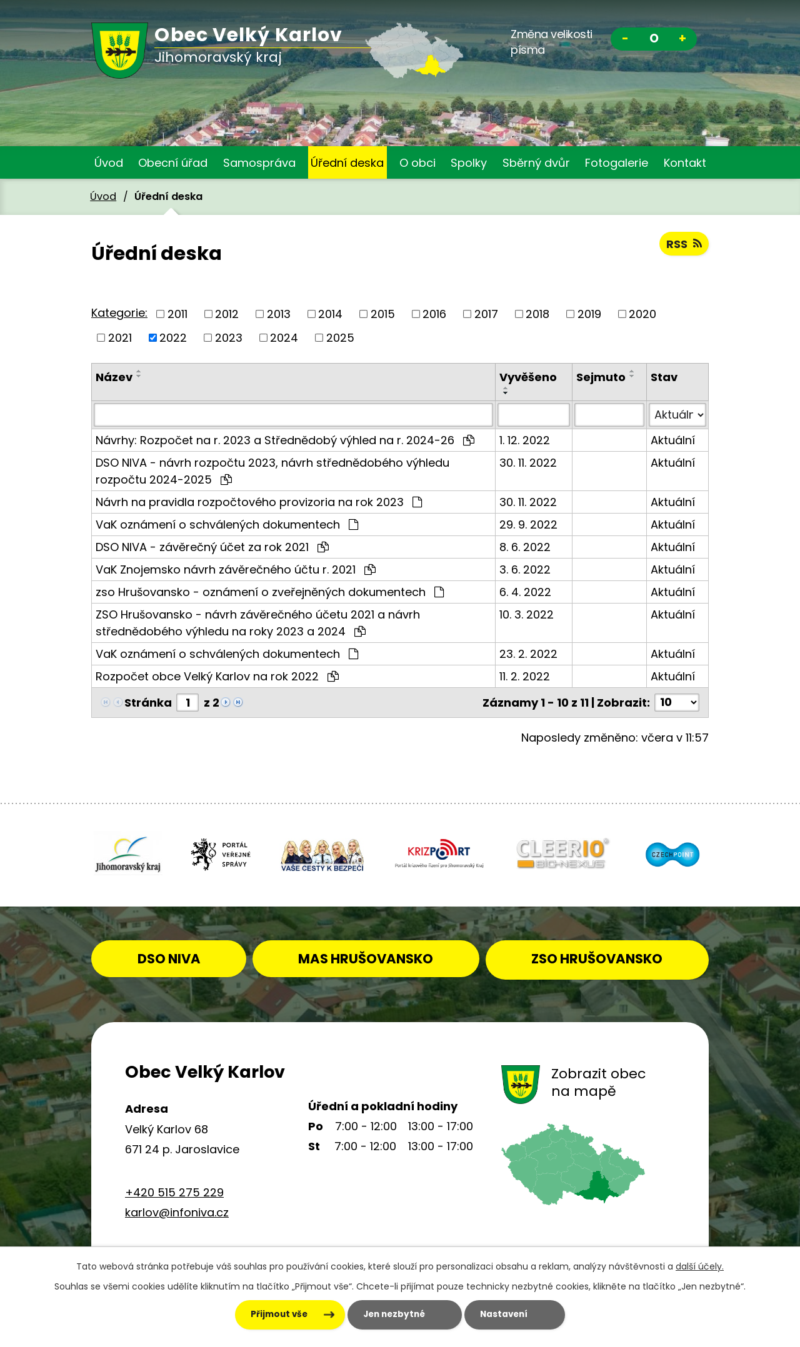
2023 (228, 337)
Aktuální (673, 440)
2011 (178, 314)
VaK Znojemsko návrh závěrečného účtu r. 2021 (236, 569)
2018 (537, 314)
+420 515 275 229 (174, 1190)
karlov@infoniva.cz (177, 1210)
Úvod (108, 163)
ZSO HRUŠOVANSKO (607, 956)
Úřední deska (347, 163)
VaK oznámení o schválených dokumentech (227, 524)
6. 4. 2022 (525, 592)
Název (114, 377)
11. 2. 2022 (524, 676)
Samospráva (259, 163)
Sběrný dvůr (536, 163)
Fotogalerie (616, 163)
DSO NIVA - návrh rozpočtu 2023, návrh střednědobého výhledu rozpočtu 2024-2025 (272, 471)
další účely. (700, 1266)
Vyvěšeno (528, 377)
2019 (589, 314)
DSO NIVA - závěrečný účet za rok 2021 (212, 547)
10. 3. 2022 (526, 614)
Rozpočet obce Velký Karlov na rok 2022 (217, 676)
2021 (120, 337)
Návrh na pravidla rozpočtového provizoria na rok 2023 (259, 502)
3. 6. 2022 (525, 569)
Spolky (469, 163)
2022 (173, 337)
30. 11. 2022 (528, 462)
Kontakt (685, 163)
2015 (383, 314)
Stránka (148, 702)
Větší (682, 40)
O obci (417, 163)
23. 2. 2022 (528, 654)
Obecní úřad (173, 163)
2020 (642, 314)
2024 (284, 337)
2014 (330, 314)
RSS (684, 244)
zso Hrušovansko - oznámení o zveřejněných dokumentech (270, 592)
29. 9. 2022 (528, 524)
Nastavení (513, 1314)
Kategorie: (119, 313)
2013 (279, 314)
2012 (227, 314)
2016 (434, 314)
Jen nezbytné (391, 1314)
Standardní (653, 40)
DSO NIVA (190, 956)
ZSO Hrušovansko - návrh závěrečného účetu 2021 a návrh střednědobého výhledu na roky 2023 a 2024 (258, 623)
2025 (340, 337)
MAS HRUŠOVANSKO (397, 956)
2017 (486, 314)
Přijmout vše (264, 1314)
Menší (625, 40)
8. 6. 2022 (525, 547)
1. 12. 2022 (524, 440)
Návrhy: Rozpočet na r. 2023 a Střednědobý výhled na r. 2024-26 (285, 440)
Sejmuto (601, 377)
